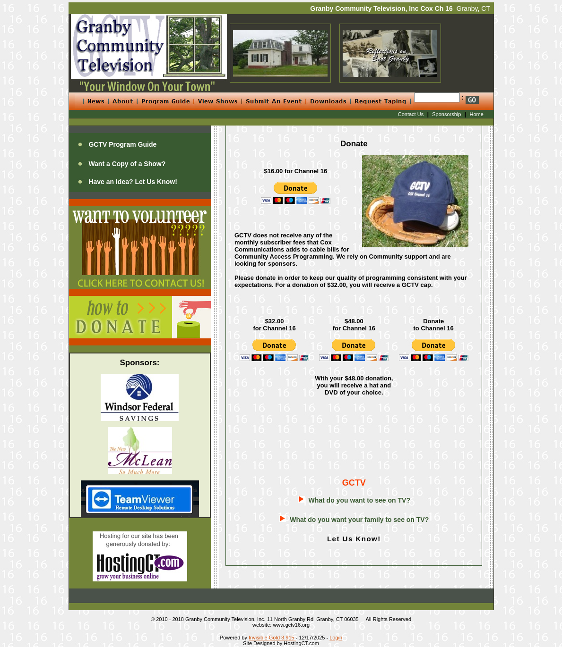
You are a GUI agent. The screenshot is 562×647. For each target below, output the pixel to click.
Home (477, 114)
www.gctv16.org (291, 625)
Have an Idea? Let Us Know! (132, 181)
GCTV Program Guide (122, 144)
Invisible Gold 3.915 (272, 637)
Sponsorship (446, 114)
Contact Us (411, 114)
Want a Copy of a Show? (126, 164)
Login (335, 637)
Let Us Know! (354, 539)
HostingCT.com (301, 643)
